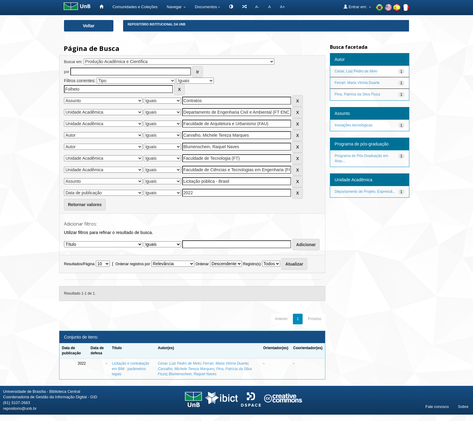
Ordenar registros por (133, 264)
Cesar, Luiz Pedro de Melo (179, 363)
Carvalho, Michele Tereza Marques (186, 369)
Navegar (176, 7)
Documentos (207, 7)
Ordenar (202, 264)
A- (257, 7)
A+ (282, 7)
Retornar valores (85, 204)
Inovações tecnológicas (354, 125)
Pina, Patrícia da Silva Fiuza (357, 94)
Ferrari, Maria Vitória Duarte (225, 363)
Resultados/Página (79, 264)
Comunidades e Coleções (135, 7)
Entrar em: (357, 6)
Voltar (89, 25)
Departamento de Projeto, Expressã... (365, 191)
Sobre (463, 406)
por (66, 72)
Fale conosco (437, 406)
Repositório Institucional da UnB (157, 24)
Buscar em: (73, 62)
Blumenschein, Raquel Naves (192, 374)
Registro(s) (252, 264)
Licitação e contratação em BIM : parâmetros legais (130, 368)
